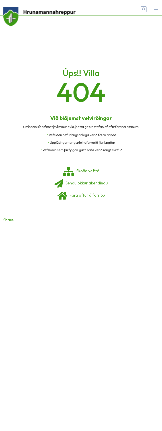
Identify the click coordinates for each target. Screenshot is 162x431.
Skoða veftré (81, 171)
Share (8, 219)
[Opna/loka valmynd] (154, 7)
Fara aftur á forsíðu (81, 195)
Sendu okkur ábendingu (81, 183)
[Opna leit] (144, 9)
